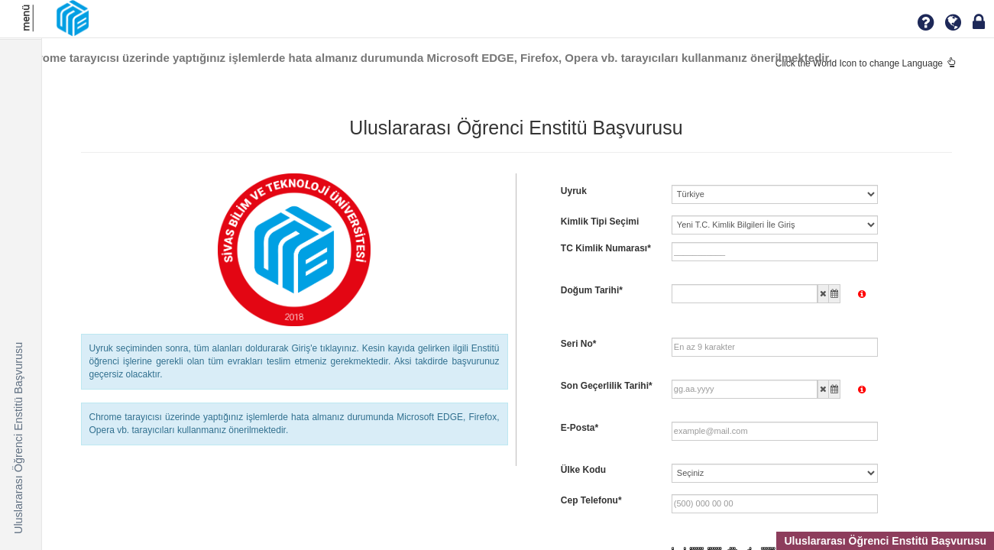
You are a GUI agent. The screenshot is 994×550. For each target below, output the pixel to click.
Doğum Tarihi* (592, 290)
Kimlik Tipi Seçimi (600, 221)
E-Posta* (579, 427)
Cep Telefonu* (591, 500)
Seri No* (579, 343)
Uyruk (574, 191)
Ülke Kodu (583, 469)
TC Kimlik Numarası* (606, 248)
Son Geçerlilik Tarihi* (606, 385)
